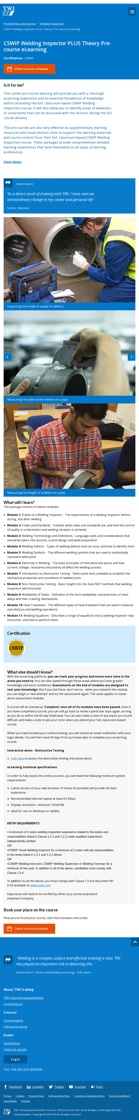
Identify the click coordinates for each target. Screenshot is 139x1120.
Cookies (20, 1096)
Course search (13, 1020)
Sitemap (25, 1101)
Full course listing (15, 1027)
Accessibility (10, 1101)
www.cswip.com (40, 885)
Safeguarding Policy (59, 1096)
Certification (12, 1043)
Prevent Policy (36, 1096)
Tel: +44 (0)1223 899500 (23, 1069)
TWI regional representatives (24, 998)
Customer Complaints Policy (89, 1096)
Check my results (15, 1049)
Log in (15, 1059)
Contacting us (13, 1004)
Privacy (8, 1096)
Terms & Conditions (119, 1096)
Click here (18, 758)
